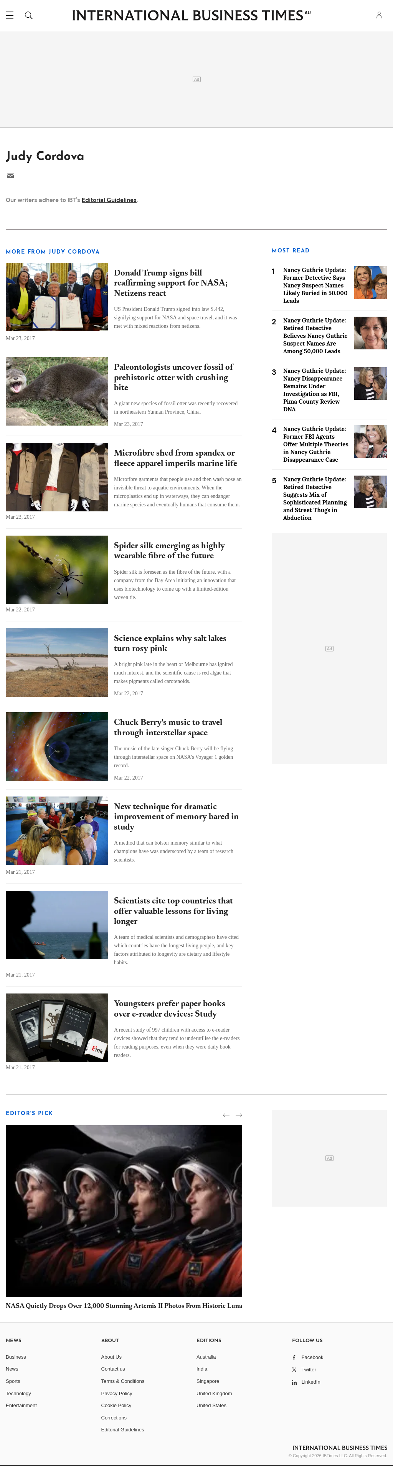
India (201, 1369)
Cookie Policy (116, 1405)
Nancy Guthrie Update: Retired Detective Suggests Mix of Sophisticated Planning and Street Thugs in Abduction (315, 498)
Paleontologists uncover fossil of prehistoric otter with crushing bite (173, 378)
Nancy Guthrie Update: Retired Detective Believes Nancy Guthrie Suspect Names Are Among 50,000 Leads (315, 336)
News (12, 1369)
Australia (206, 1357)
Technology (18, 1393)
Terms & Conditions (123, 1381)
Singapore (207, 1381)
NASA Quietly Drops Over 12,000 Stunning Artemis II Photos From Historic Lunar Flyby (134, 1306)
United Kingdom (214, 1393)
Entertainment (21, 1405)
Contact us (113, 1369)
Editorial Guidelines (109, 200)
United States (211, 1405)
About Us (111, 1357)
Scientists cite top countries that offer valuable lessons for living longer (173, 911)
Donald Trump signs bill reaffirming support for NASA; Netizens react (171, 283)
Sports (13, 1381)
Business (16, 1357)
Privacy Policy (116, 1393)
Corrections (114, 1418)
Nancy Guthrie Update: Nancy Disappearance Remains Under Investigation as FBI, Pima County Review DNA (314, 390)
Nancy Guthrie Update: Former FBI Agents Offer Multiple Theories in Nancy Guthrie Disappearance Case (315, 444)
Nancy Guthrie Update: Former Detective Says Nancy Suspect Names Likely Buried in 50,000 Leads (315, 285)
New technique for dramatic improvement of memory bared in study (176, 817)
